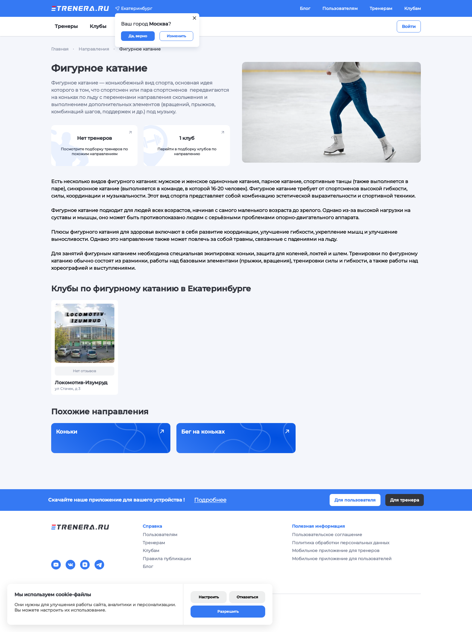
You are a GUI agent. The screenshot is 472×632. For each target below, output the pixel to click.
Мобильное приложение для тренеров (336, 550)
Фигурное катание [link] (140, 49)
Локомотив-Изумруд (81, 382)
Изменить (176, 36)
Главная (59, 49)
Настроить (209, 597)
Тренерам (381, 8)
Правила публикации (167, 558)
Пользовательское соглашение (327, 534)
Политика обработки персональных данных (340, 542)
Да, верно (138, 36)
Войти (409, 26)
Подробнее (210, 500)
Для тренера (404, 500)
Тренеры (66, 26)
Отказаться (247, 597)
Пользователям (340, 8)
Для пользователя (355, 500)
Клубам (412, 8)
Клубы (98, 26)
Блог (305, 8)
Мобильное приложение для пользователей (342, 558)
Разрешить (228, 611)
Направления (94, 49)
